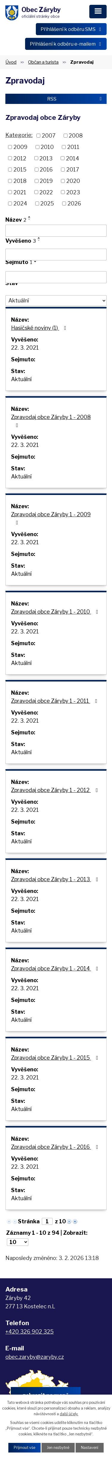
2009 (20, 147)
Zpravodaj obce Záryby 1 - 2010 (56, 612)
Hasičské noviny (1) (40, 328)
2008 (76, 135)
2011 (73, 147)
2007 (49, 135)
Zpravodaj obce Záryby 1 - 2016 (56, 1147)
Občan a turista (43, 62)
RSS (75, 99)
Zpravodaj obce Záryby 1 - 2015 (56, 1058)
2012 (19, 158)
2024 (20, 203)
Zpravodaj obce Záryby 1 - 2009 (51, 518)
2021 (19, 192)
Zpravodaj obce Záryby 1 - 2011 (55, 701)
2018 (20, 181)
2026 (74, 203)
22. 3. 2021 (25, 348)
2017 (72, 169)
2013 (46, 158)
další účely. (69, 1414)
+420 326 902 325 (29, 1331)
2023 (73, 192)
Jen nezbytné (58, 1447)
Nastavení (89, 1447)
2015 (20, 169)
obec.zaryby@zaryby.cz (34, 1357)
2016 (46, 169)
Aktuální (21, 379)
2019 (46, 181)
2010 (47, 147)
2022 (46, 192)
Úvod (10, 62)
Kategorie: (19, 135)
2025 (47, 203)
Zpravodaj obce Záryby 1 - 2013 (56, 879)
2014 (72, 158)
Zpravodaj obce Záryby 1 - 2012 (55, 790)
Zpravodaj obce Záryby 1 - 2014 (56, 968)
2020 (73, 181)
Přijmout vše (24, 1447)
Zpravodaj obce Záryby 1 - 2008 (51, 421)
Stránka (29, 1221)
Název (15, 220)
